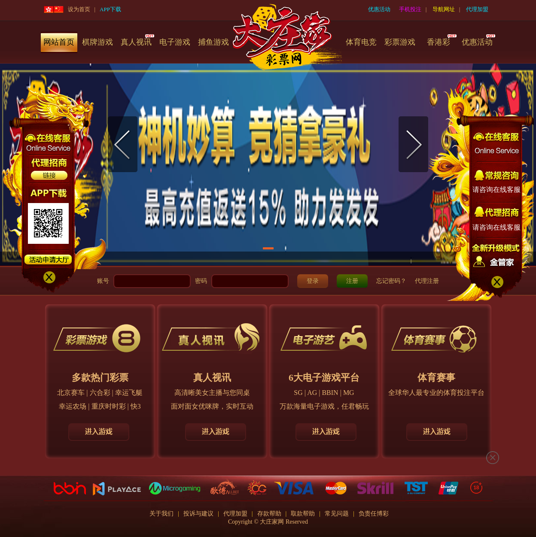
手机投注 (410, 9)
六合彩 (100, 392)
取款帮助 (303, 513)
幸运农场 (72, 406)
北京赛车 (71, 392)
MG (348, 392)
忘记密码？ (391, 281)
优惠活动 (379, 9)
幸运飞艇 (129, 392)
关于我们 (161, 513)
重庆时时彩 (108, 406)
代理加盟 (477, 9)
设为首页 (79, 9)
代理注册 (427, 281)
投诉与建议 (198, 513)
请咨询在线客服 (496, 189)
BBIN (330, 392)
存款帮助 (269, 513)
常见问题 (337, 513)
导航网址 (443, 9)
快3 (136, 406)
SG (298, 392)
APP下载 (110, 9)
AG (312, 392)
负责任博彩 (374, 513)
